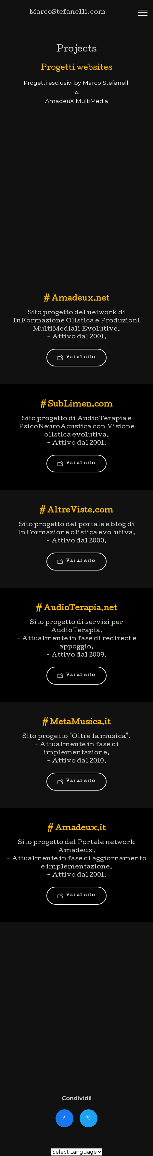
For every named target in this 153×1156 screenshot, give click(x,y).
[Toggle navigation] (143, 12)
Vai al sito (76, 357)
